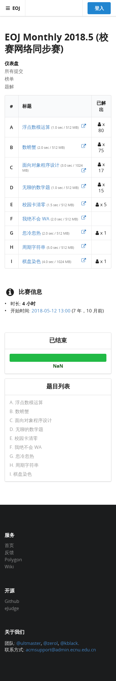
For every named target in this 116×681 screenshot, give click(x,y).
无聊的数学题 (36, 187)
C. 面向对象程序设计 (31, 420)
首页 (9, 545)
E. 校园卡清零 (24, 438)
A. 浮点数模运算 (26, 402)
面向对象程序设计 (40, 165)
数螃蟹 (29, 147)
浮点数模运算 (36, 127)
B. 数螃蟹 (19, 411)
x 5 (101, 204)
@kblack (69, 643)
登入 (99, 8)
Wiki (9, 566)
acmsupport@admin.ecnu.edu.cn (61, 649)
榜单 (9, 79)
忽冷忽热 (31, 233)
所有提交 (14, 71)
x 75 (101, 147)
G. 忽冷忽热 (22, 456)
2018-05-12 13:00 (51, 310)
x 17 (101, 167)
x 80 (101, 127)
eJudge (12, 608)
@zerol (50, 643)
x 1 (101, 233)
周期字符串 (33, 247)
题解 (9, 86)
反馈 (9, 552)
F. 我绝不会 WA (26, 447)
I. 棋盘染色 (21, 474)
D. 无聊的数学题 (26, 429)
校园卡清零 (33, 204)
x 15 (101, 187)
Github (12, 601)
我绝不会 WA (35, 218)
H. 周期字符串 (24, 465)
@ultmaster (28, 643)
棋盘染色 (31, 261)
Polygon (13, 559)
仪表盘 (12, 63)
